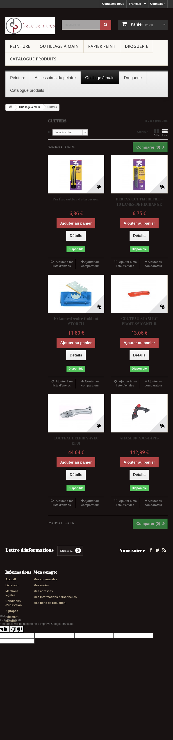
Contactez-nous (113, 3)
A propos (11, 611)
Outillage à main (59, 46)
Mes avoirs (41, 585)
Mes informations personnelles (55, 597)
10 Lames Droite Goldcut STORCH (76, 321)
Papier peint (102, 46)
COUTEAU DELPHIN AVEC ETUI (76, 440)
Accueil (10, 579)
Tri (49, 132)
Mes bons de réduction (50, 602)
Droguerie (136, 46)
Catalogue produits (33, 59)
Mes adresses (43, 591)
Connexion (157, 3)
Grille (156, 133)
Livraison (11, 585)
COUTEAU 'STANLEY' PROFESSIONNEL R (139, 321)
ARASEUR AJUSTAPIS (139, 438)
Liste (165, 133)
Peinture (20, 46)
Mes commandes (45, 579)
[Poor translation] (16, 670)
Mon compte (45, 572)
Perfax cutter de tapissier (75, 199)
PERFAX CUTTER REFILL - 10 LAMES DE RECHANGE (139, 201)
